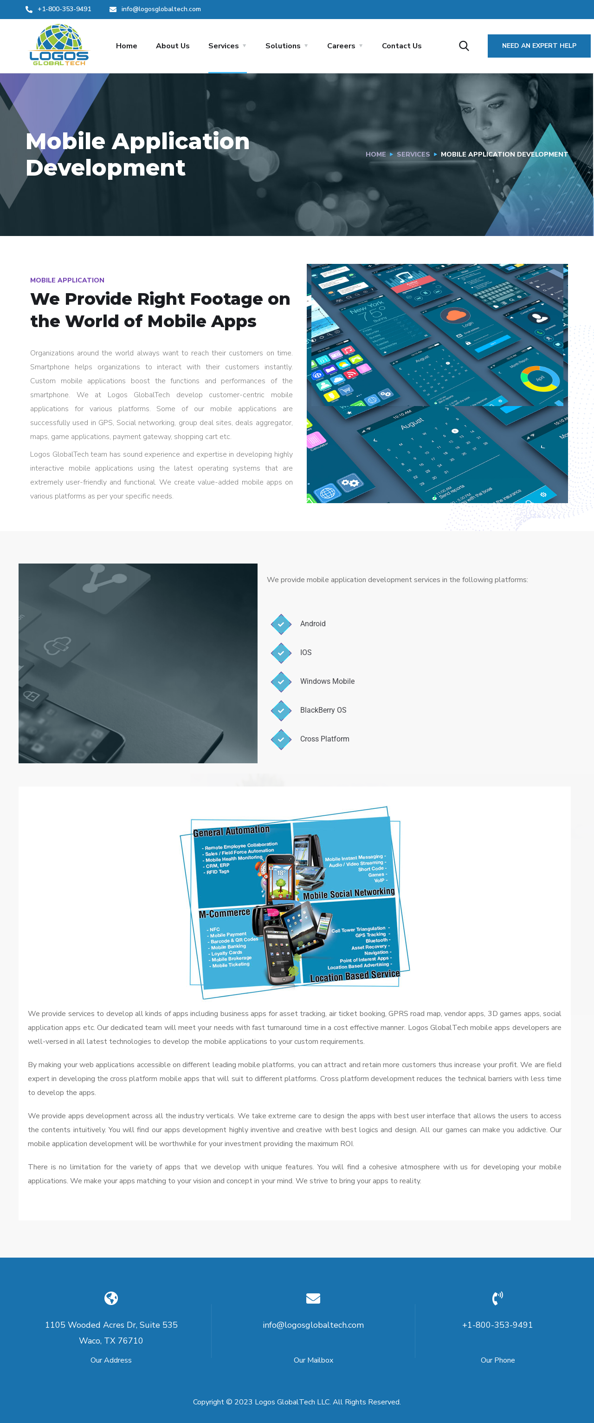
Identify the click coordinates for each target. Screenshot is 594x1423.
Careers (341, 46)
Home (126, 46)
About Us (173, 46)
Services (223, 46)
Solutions (283, 46)
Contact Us (402, 46)
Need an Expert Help (539, 45)
